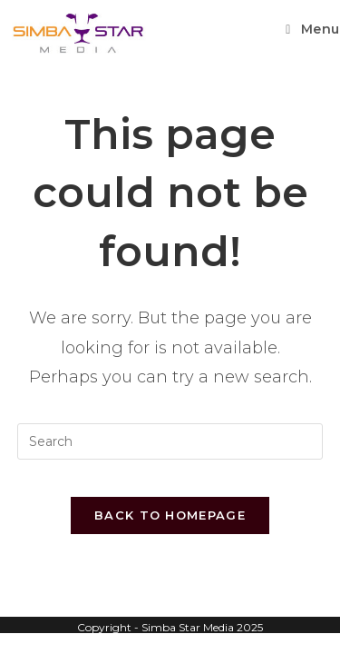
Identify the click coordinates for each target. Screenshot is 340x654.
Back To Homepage (170, 515)
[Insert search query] (170, 441)
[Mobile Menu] (313, 29)
